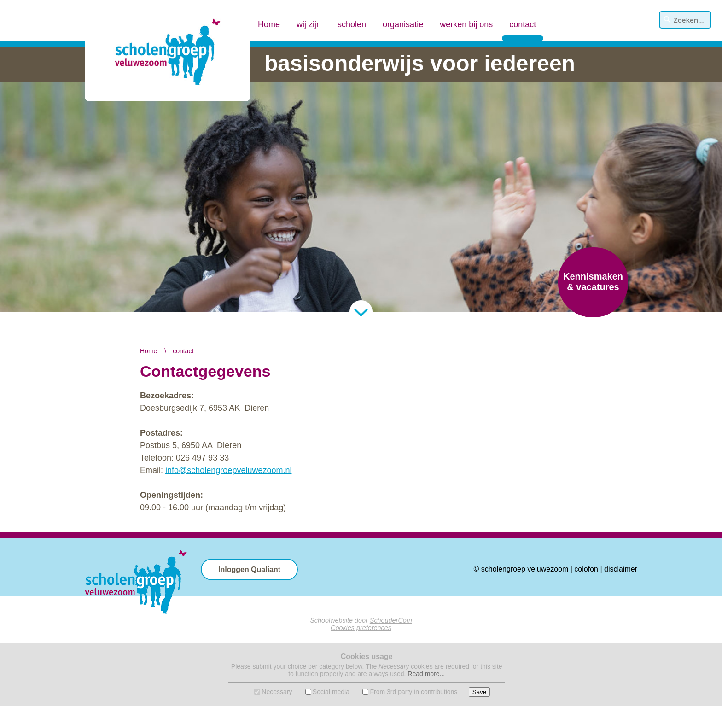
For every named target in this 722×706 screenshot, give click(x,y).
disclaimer (620, 569)
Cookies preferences (361, 627)
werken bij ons (466, 24)
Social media (331, 691)
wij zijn (309, 24)
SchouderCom (391, 620)
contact (522, 16)
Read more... (426, 673)
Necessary (277, 691)
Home (269, 24)
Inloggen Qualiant (249, 569)
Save (479, 691)
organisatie (403, 24)
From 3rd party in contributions (413, 691)
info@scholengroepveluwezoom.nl (228, 470)
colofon (586, 569)
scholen (352, 24)
